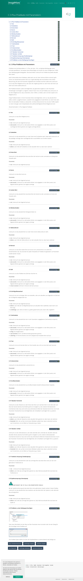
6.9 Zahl (12, 40)
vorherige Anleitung (24, 548)
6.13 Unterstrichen (15, 48)
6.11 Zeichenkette (14, 44)
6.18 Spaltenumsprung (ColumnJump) (20, 58)
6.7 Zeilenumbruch (15, 36)
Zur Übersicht (12, 548)
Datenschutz (64, 579)
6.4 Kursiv (12, 30)
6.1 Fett (12, 24)
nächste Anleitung (37, 548)
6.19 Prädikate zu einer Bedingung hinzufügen (22, 60)
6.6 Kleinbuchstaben (15, 34)
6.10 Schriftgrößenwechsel (17, 42)
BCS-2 (28, 3)
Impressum (58, 579)
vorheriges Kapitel (29, 543)
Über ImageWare (49, 3)
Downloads (41, 3)
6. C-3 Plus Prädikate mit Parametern (19, 22)
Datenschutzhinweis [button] (7, 573)
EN (70, 3)
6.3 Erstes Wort (14, 28)
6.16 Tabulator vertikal (16, 54)
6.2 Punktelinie (14, 26)
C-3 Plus (33, 3)
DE (68, 3)
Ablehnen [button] (8, 576)
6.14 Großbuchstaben (15, 50)
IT (72, 3)
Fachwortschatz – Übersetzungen (37, 566)
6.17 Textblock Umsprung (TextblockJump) (21, 56)
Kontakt (56, 3)
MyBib (37, 3)
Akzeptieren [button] (18, 576)
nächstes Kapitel (41, 543)
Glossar (27, 566)
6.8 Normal (13, 38)
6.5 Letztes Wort (14, 32)
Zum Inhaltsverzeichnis (15, 543)
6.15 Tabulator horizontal (16, 52)
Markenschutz (71, 579)
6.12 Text (12, 46)
